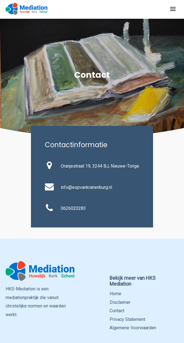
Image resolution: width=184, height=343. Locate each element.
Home (115, 293)
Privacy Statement (127, 319)
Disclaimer (120, 302)
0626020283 (73, 208)
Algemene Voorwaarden (133, 327)
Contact (117, 310)
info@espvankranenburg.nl (86, 187)
